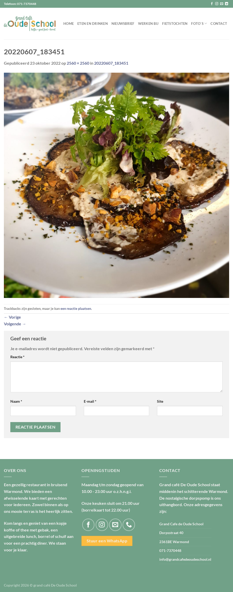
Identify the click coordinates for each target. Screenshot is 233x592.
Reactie (17, 357)
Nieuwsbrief (122, 23)
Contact (219, 23)
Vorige (12, 316)
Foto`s (199, 23)
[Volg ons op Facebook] (211, 4)
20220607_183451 (111, 63)
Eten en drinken (92, 23)
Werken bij (148, 23)
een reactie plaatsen (76, 308)
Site (160, 401)
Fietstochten (174, 23)
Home (68, 23)
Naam (16, 401)
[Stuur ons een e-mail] (221, 4)
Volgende (15, 323)
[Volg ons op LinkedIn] (226, 4)
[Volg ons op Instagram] (216, 4)
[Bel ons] (129, 525)
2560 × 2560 (78, 63)
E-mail (90, 401)
